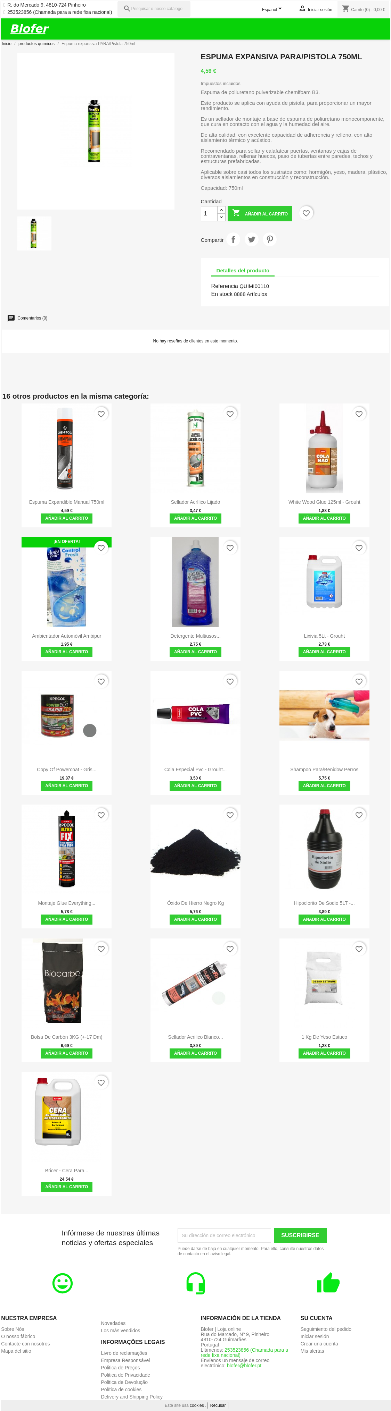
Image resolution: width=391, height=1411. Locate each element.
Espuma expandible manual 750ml (66, 502)
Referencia (224, 286)
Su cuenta (317, 1318)
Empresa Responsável (125, 1360)
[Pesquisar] (153, 9)
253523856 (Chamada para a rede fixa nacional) (59, 12)
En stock (222, 294)
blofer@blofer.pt (244, 1365)
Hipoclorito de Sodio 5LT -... (324, 903)
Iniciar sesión (315, 1336)
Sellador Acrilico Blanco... (195, 1037)
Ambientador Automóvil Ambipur (66, 636)
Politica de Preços (120, 1367)
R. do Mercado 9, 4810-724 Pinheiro (46, 5)
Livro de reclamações (124, 1353)
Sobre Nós (12, 1329)
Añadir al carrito (260, 214)
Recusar (218, 1405)
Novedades (113, 1323)
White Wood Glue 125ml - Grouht (324, 502)
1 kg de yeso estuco (325, 1037)
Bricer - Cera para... (66, 1170)
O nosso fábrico (18, 1336)
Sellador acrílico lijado (195, 502)
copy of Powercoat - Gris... (66, 769)
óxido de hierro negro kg (195, 903)
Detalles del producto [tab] (243, 270)
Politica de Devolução (124, 1382)
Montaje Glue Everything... (66, 903)
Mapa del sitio (16, 1351)
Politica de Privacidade (125, 1375)
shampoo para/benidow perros (324, 769)
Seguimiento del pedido (326, 1329)
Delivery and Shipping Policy (131, 1397)
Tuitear (252, 239)
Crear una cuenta (319, 1343)
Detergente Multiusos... (196, 636)
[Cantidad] (209, 213)
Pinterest (270, 239)
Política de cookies (121, 1389)
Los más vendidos (120, 1330)
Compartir (233, 239)
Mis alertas (312, 1351)
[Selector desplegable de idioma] (273, 10)
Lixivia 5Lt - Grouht (324, 636)
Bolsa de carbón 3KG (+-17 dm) (67, 1037)
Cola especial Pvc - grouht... (195, 769)
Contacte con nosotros (25, 1343)
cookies (197, 1405)
